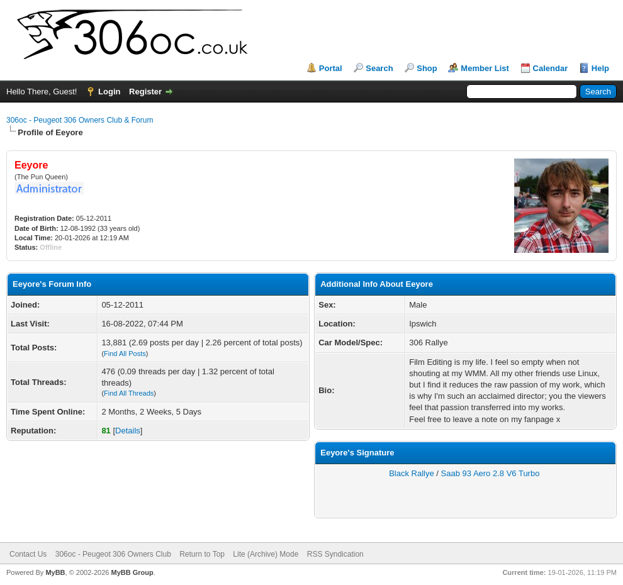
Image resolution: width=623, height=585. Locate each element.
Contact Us (28, 554)
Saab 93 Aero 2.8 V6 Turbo (490, 473)
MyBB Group (132, 572)
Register (145, 91)
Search (379, 68)
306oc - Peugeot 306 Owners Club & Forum (79, 120)
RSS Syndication (335, 554)
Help (600, 68)
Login (109, 91)
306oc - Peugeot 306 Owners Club (113, 554)
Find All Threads (129, 393)
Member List (485, 68)
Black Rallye (411, 473)
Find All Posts (125, 353)
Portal (330, 68)
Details (127, 430)
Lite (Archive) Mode (265, 554)
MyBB (55, 572)
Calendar (550, 68)
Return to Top (202, 554)
